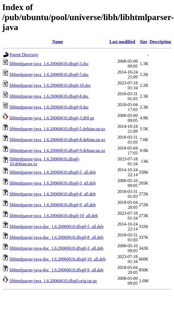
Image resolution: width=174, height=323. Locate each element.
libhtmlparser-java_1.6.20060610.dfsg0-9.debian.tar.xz (57, 150)
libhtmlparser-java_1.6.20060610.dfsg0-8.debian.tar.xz (57, 139)
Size (143, 41)
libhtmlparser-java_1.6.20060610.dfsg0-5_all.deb (53, 172)
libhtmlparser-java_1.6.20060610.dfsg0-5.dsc (49, 74)
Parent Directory (24, 54)
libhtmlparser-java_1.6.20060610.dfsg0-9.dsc (49, 107)
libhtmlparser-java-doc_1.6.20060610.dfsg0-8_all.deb (56, 237)
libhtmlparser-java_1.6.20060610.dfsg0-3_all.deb (53, 183)
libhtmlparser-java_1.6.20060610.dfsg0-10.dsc (50, 85)
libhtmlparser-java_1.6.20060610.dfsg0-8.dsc (49, 96)
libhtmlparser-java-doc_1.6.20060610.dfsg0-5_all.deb (56, 226)
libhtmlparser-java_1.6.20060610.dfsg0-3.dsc (49, 63)
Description (160, 41)
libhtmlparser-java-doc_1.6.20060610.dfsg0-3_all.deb (56, 248)
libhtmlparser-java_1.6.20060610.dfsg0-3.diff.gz (52, 118)
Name (57, 41)
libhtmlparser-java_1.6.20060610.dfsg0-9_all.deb (53, 204)
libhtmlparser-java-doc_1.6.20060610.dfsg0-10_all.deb (57, 259)
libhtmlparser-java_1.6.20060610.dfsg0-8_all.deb (53, 194)
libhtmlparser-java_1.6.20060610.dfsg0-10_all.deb (54, 215)
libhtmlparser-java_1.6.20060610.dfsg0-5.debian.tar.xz (57, 128)
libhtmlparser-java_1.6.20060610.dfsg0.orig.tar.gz (53, 280)
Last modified (122, 41)
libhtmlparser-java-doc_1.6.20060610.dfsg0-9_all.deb (56, 270)
